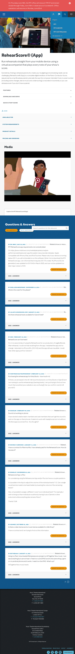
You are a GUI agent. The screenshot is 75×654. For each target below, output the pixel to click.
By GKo (10, 334)
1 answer (13, 273)
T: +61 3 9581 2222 (38, 634)
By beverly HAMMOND (16, 442)
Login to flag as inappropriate (38, 241)
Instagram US (60, 649)
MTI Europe (58, 28)
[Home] (11, 14)
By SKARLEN (12, 407)
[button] (59, 14)
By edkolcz (12, 469)
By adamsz (12, 521)
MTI (55, 24)
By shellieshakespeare (16, 284)
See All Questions (26, 230)
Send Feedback (68, 649)
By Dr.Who (12, 241)
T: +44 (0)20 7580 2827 (37, 614)
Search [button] (65, 14)
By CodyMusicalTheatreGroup (19, 370)
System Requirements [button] (11, 124)
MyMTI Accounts (53, 14)
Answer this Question (58, 266)
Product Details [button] (9, 131)
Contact (63, 645)
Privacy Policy (56, 645)
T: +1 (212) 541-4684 (37, 598)
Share (5, 111)
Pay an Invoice (56, 36)
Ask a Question (10, 230)
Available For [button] (8, 117)
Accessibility (70, 645)
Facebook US (48, 649)
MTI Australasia (60, 32)
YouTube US (56, 649)
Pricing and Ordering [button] (11, 138)
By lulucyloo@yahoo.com (18, 309)
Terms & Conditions (47, 645)
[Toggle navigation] (4, 14)
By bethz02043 (13, 550)
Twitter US (52, 649)
